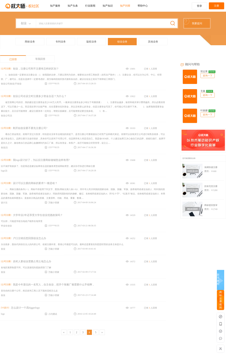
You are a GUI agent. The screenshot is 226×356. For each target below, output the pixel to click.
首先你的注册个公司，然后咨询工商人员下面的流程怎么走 (29, 290)
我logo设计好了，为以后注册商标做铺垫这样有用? (41, 160)
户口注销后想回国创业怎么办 (29, 238)
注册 (216, 5)
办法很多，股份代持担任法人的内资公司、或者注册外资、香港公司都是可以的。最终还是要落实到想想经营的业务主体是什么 (62, 244)
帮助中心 (143, 5)
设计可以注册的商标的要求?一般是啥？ (35, 183)
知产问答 (125, 5)
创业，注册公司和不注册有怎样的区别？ (36, 68)
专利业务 (61, 41)
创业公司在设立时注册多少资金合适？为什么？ (40, 96)
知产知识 (108, 5)
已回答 (13, 59)
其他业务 (153, 41)
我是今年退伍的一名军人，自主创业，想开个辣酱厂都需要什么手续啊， (54, 284)
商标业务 (30, 41)
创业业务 (122, 41)
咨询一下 (207, 75)
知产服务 (55, 5)
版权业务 (91, 41)
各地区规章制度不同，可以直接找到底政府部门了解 (26, 267)
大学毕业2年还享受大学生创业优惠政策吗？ (38, 215)
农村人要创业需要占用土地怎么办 (32, 261)
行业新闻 (90, 5)
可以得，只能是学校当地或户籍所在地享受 (21, 221)
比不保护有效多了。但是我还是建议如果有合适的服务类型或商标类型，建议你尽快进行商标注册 (48, 166)
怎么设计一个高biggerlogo (25, 307)
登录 (199, 6)
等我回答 (40, 59)
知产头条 (73, 5)
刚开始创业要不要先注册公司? (30, 128)
